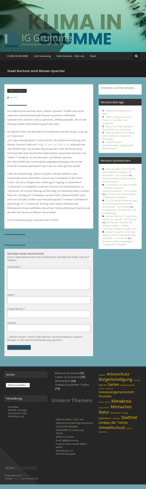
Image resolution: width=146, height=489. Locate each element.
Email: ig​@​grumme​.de (67, 445)
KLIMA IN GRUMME (17, 56)
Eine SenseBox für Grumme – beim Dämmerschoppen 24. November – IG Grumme (119, 172)
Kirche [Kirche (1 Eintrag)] (107, 407)
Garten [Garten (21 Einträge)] (113, 388)
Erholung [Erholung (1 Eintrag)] (136, 385)
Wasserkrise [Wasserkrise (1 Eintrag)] (103, 437)
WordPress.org (16, 421)
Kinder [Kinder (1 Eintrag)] (101, 407)
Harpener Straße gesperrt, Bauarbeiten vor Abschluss (118, 128)
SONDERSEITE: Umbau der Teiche (70, 436)
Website (11, 327)
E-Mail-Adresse (16, 313)
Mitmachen (62, 385)
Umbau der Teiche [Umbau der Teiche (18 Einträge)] (113, 427)
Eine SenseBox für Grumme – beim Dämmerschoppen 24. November (119, 136)
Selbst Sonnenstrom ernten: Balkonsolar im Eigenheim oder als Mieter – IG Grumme (119, 235)
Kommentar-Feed (17, 417)
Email (93, 56)
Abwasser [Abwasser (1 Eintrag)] (102, 379)
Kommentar (14, 266)
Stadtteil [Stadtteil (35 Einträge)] (129, 422)
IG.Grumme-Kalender (67, 431)
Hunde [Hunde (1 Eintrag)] (101, 393)
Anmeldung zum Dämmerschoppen (66, 457)
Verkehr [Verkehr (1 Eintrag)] (129, 433)
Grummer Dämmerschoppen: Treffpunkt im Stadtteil (119, 196)
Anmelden (13, 411)
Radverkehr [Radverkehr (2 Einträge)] (116, 417)
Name (11, 299)
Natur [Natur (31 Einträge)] (104, 416)
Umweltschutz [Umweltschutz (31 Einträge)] (112, 432)
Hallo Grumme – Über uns (70, 56)
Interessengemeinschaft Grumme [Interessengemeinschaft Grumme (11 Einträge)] (116, 398)
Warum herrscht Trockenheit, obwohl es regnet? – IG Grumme (119, 218)
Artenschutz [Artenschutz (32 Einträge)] (118, 378)
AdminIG (13, 97)
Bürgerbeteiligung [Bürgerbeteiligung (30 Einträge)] (115, 383)
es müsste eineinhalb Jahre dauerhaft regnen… (66, 239)
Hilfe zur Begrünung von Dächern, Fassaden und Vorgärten (117, 120)
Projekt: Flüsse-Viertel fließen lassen (71, 450)
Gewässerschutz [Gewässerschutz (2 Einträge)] (127, 389)
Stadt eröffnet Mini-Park (19, 239)
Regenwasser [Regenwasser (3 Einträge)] (105, 422)
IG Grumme (47, 37)
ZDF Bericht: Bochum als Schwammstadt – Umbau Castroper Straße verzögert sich (119, 225)
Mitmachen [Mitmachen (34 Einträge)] (121, 411)
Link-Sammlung (42, 56)
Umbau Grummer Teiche (72, 389)
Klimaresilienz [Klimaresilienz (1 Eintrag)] (104, 412)
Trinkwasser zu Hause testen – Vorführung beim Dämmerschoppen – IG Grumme (119, 188)
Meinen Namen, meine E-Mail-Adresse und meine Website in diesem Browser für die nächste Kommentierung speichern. (44, 343)
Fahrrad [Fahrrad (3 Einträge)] (102, 389)
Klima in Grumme (67, 378)
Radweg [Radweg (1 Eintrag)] (125, 418)
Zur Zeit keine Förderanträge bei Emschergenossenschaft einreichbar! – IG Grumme (119, 203)
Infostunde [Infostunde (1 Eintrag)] (109, 393)
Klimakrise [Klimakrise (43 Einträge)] (121, 406)
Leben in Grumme (17, 90)
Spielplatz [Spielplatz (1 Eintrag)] (116, 423)
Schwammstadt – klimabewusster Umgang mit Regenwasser (117, 145)
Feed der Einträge (17, 414)
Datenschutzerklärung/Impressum (72, 427)
